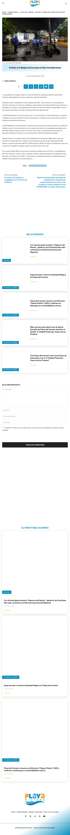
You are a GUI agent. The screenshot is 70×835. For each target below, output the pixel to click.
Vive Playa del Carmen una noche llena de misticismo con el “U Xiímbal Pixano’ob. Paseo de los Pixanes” (48, 357)
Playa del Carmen (26, 12)
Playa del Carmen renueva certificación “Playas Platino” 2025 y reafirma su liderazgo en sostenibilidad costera (47, 303)
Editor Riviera (10, 81)
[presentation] (19, 438)
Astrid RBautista (9, 606)
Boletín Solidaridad (37, 166)
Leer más (33, 256)
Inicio (4, 12)
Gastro (6, 260)
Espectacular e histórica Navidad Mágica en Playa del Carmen (48, 275)
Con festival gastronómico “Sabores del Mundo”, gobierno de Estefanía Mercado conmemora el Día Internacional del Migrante (47, 248)
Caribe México (13, 12)
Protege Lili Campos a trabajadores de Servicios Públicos (15, 179)
